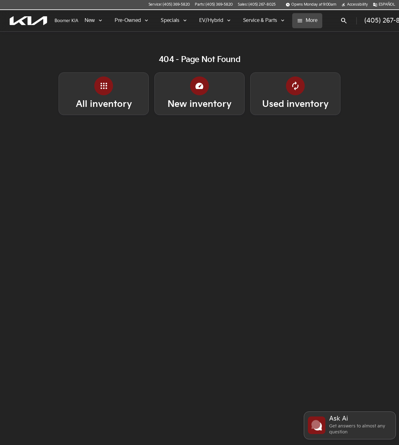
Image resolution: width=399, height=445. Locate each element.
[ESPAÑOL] (384, 4)
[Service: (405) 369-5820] (169, 4)
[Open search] (344, 21)
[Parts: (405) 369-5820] (214, 4)
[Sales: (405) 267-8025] (256, 4)
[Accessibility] (354, 4)
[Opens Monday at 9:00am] (311, 4)
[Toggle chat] (350, 425)
